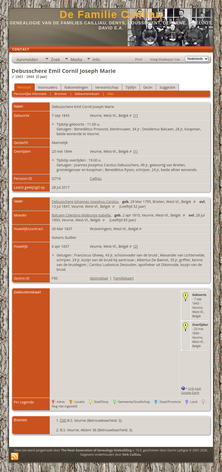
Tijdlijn (131, 87)
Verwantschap (106, 87)
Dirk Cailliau (132, 454)
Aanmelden (27, 59)
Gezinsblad (99, 278)
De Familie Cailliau (110, 14)
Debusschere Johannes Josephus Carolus (85, 201)
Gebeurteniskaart (87, 94)
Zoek (55, 59)
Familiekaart (124, 278)
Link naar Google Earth (191, 390)
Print (138, 59)
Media (76, 59)
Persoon (24, 87)
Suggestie (167, 87)
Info (96, 59)
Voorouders (47, 87)
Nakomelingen (76, 87)
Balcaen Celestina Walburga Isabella (81, 215)
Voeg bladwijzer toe (165, 59)
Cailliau (96, 178)
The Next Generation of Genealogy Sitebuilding (96, 450)
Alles (110, 94)
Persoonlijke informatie (30, 94)
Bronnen (61, 94)
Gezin (148, 87)
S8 (63, 420)
